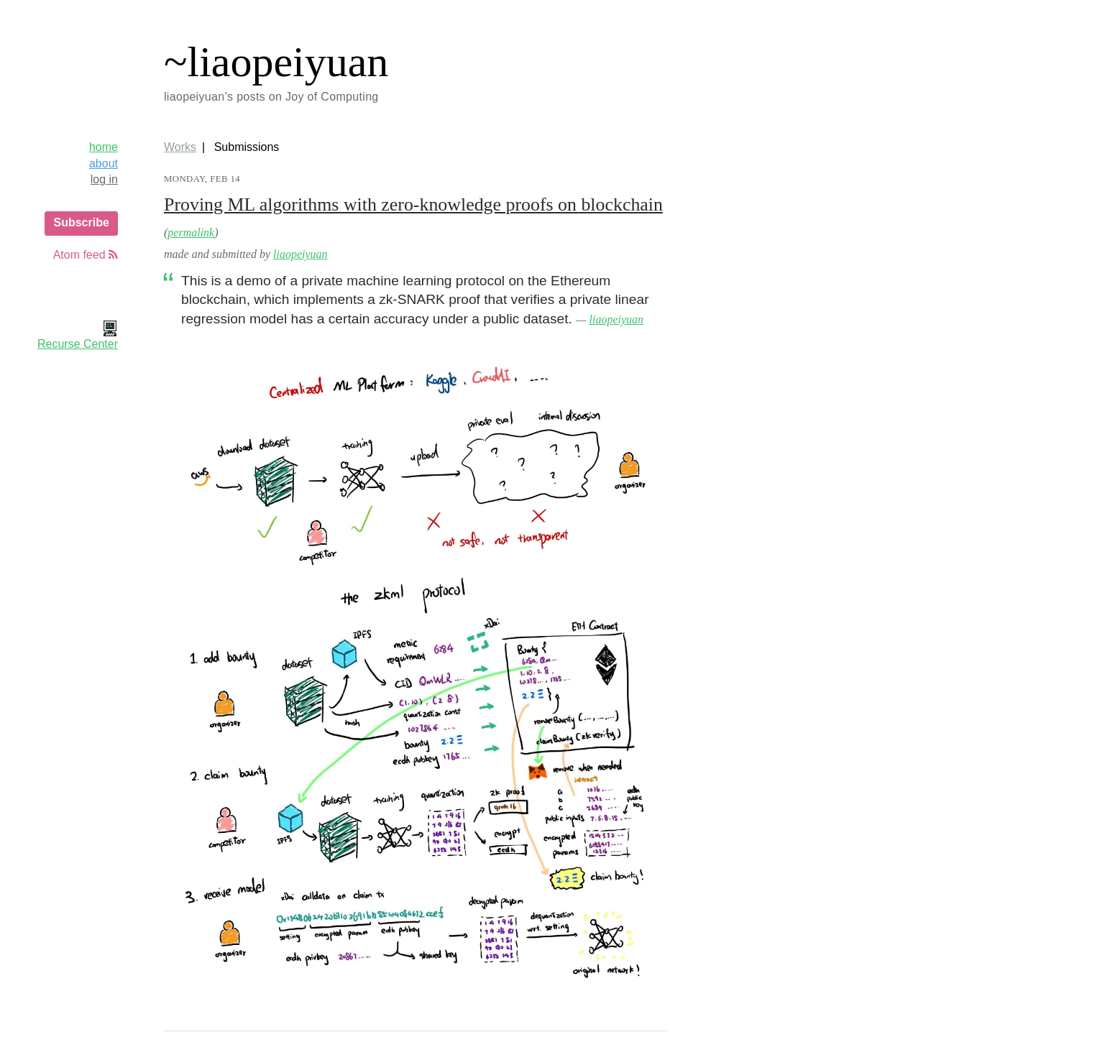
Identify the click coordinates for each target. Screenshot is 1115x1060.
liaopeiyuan (300, 254)
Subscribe (81, 222)
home (103, 147)
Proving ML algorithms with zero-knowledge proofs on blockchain (413, 204)
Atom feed (85, 255)
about (103, 163)
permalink (191, 232)
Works (180, 147)
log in (104, 179)
